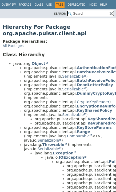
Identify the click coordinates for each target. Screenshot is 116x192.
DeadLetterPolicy (95, 85)
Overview (9, 4)
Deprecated (76, 4)
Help (103, 4)
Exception (63, 153)
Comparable (78, 136)
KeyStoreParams (94, 127)
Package (25, 4)
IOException (71, 157)
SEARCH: (60, 13)
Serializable (73, 76)
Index (93, 4)
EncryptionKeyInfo (96, 106)
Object (38, 63)
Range (83, 132)
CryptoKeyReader (93, 102)
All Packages (13, 46)
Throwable (53, 144)
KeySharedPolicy (94, 110)
